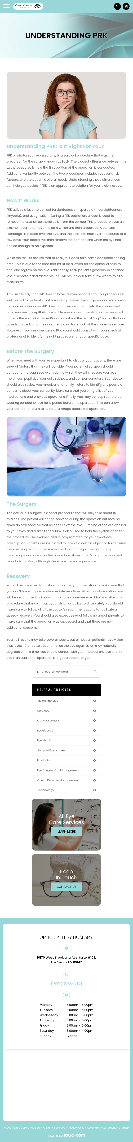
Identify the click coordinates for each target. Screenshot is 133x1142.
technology (45, 790)
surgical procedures (51, 750)
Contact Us (66, 887)
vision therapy (47, 701)
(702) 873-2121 (66, 984)
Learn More (66, 831)
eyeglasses (45, 731)
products (43, 760)
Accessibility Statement (101, 1127)
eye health (44, 740)
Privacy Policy (76, 1127)
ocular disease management (58, 780)
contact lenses (48, 721)
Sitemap (124, 1127)
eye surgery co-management (58, 770)
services (43, 711)
